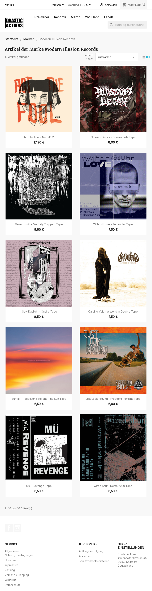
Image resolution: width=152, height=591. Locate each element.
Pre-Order (41, 17)
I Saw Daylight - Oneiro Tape (39, 311)
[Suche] (127, 25)
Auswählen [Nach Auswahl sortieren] (117, 57)
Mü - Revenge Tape (39, 485)
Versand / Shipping (17, 575)
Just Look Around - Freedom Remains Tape (113, 398)
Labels (108, 17)
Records (60, 17)
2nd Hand (92, 17)
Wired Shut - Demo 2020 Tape (113, 485)
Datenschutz (12, 584)
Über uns (10, 560)
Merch (75, 17)
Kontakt (9, 4)
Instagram (17, 528)
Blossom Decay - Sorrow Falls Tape (113, 137)
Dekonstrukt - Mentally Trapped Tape (39, 224)
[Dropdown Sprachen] (58, 5)
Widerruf (10, 579)
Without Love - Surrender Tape (113, 224)
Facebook (9, 528)
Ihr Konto (88, 544)
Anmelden (85, 556)
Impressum (11, 565)
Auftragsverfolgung (91, 551)
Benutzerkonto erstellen (94, 561)
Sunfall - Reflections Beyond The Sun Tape (39, 398)
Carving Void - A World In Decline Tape (113, 311)
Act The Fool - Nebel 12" (38, 137)
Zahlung (10, 570)
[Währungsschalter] (86, 5)
